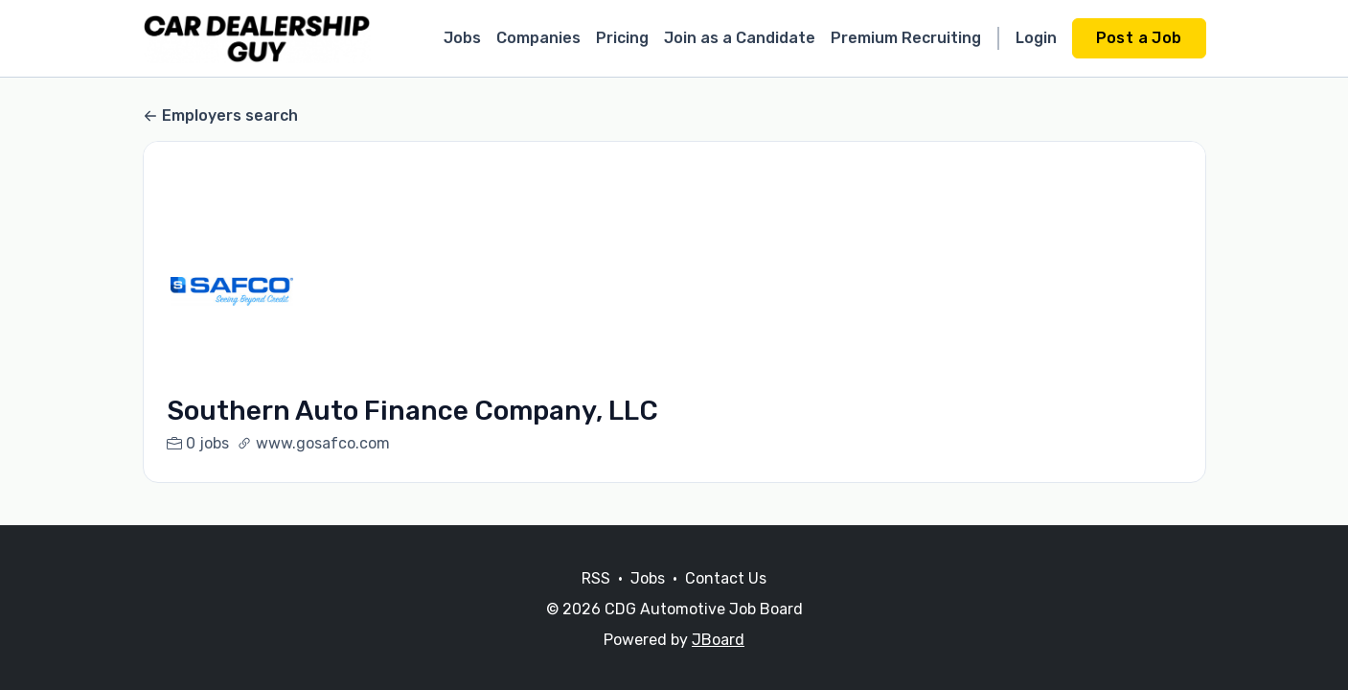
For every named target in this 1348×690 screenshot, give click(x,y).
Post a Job (1139, 38)
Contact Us (725, 578)
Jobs (462, 38)
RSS (596, 578)
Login (1036, 38)
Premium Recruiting (906, 38)
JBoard (718, 640)
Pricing (622, 38)
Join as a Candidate (739, 38)
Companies (538, 38)
